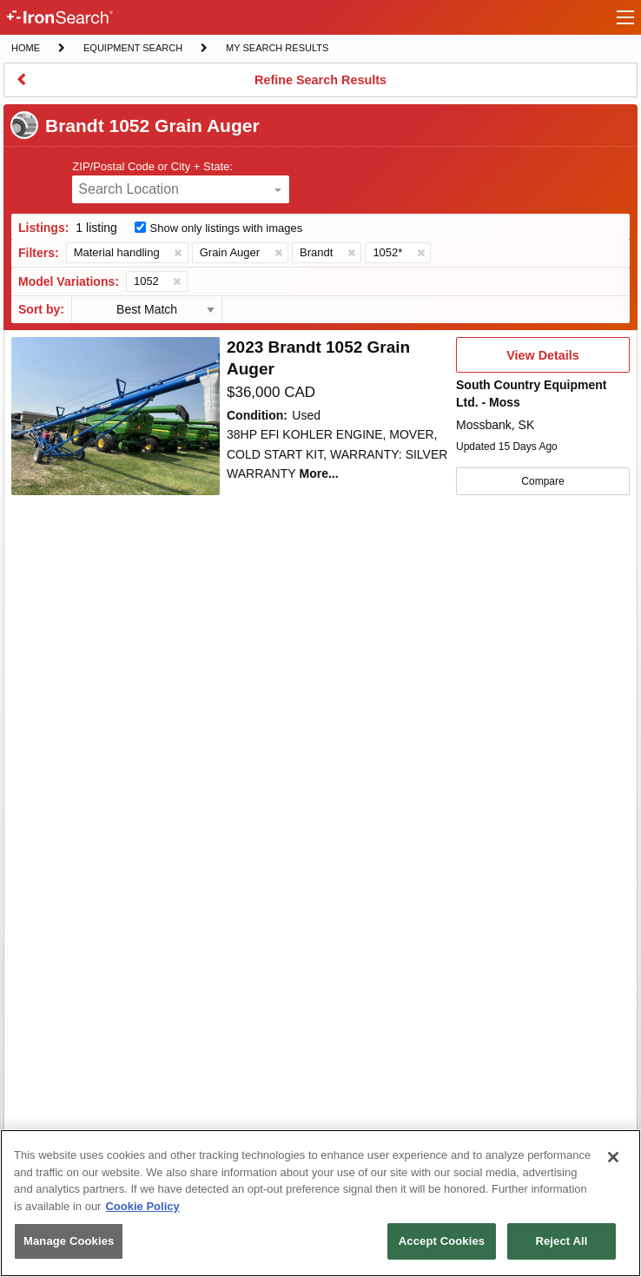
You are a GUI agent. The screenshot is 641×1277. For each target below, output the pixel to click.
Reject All (561, 1240)
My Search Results (276, 49)
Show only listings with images (226, 228)
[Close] (613, 1157)
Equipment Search (132, 49)
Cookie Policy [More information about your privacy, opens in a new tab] (142, 1206)
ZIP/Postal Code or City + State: (152, 166)
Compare (542, 481)
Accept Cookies (442, 1240)
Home (25, 46)
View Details (542, 360)
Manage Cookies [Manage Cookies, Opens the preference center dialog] (68, 1240)
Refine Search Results (320, 85)
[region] (320, 1203)
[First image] (115, 416)
